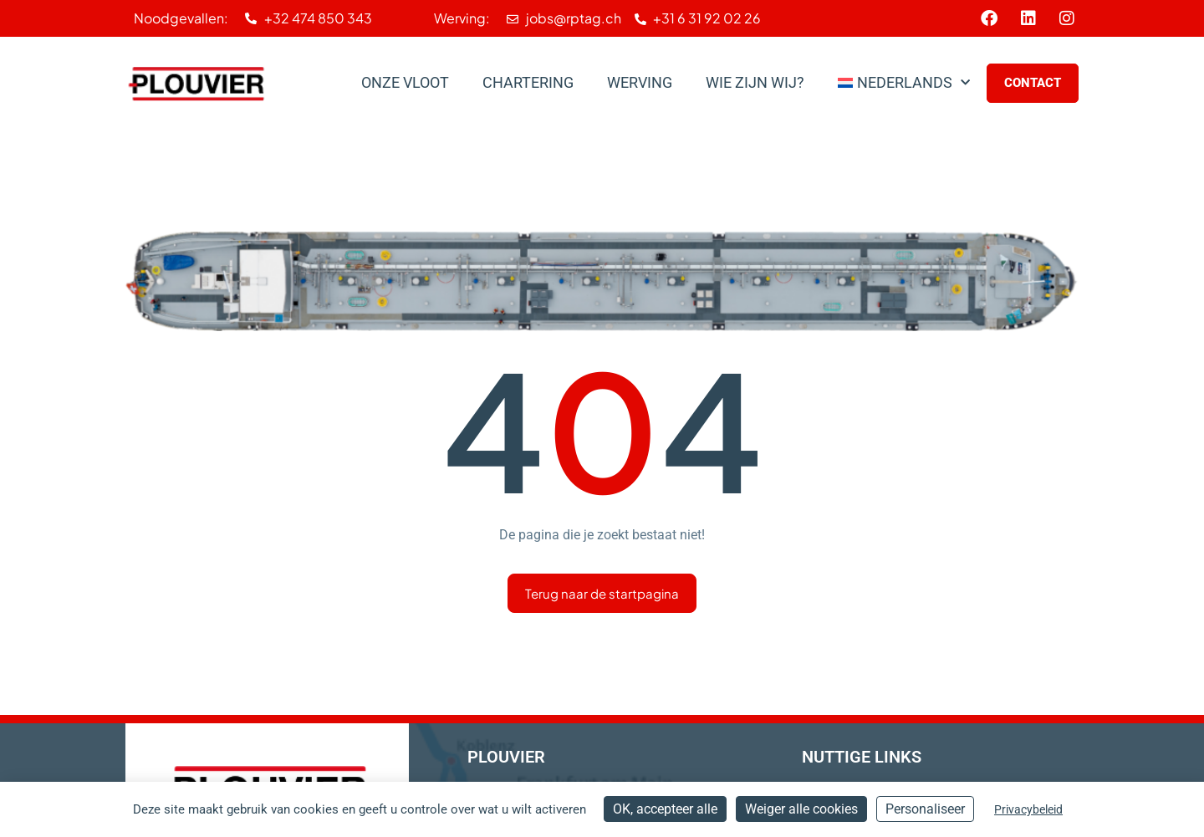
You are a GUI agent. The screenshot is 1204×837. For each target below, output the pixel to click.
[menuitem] (904, 83)
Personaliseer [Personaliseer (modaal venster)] (925, 809)
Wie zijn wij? (755, 82)
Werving (639, 82)
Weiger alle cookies (801, 809)
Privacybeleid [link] (1028, 809)
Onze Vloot (405, 82)
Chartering (528, 82)
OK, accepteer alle (665, 809)
